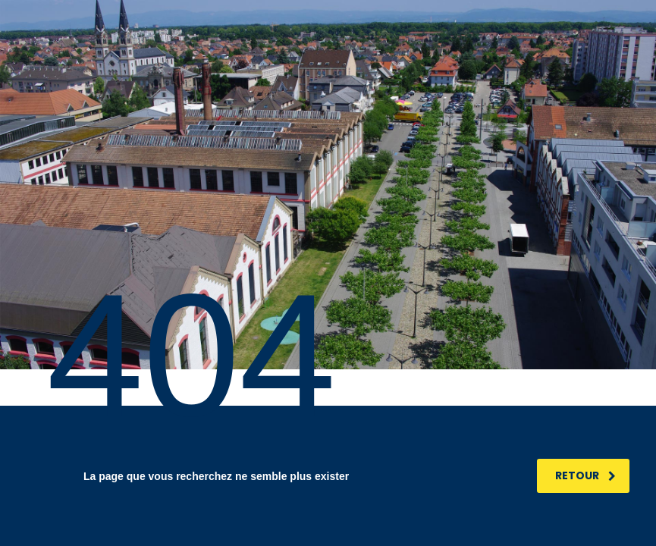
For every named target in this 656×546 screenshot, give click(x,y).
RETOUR (585, 475)
